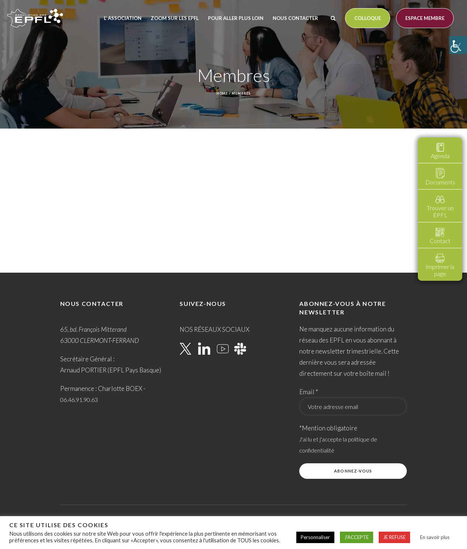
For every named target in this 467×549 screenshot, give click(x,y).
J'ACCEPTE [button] (356, 537)
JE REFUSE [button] (394, 537)
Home (222, 93)
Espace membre (424, 18)
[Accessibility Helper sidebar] (458, 45)
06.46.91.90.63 (79, 399)
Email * (308, 392)
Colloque (367, 18)
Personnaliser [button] (315, 537)
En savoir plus (435, 537)
